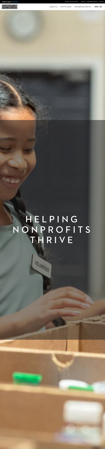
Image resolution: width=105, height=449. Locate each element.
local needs (14, 2)
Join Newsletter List (82, 7)
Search (53, 7)
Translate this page (71, 1)
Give (101, 1)
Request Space (92, 1)
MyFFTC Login (65, 7)
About (83, 1)
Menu (98, 7)
